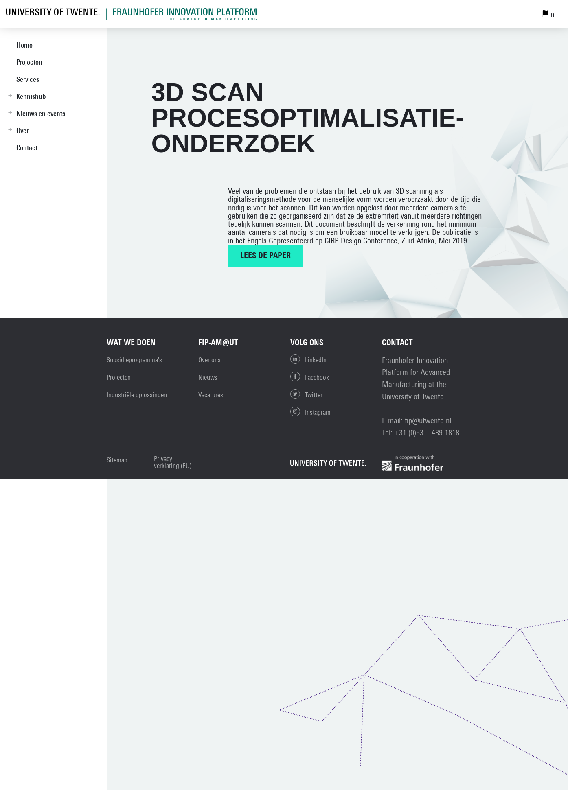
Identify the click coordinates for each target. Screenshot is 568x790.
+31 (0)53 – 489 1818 (427, 432)
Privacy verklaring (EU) (172, 462)
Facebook (309, 376)
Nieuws (207, 377)
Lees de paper (265, 256)
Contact (26, 147)
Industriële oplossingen (137, 395)
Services (27, 79)
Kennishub (31, 96)
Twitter (306, 394)
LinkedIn (308, 359)
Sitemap (117, 460)
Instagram (310, 411)
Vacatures (210, 395)
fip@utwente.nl (428, 420)
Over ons (209, 360)
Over (22, 130)
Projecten (29, 62)
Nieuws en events (40, 113)
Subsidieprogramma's (134, 360)
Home (24, 45)
